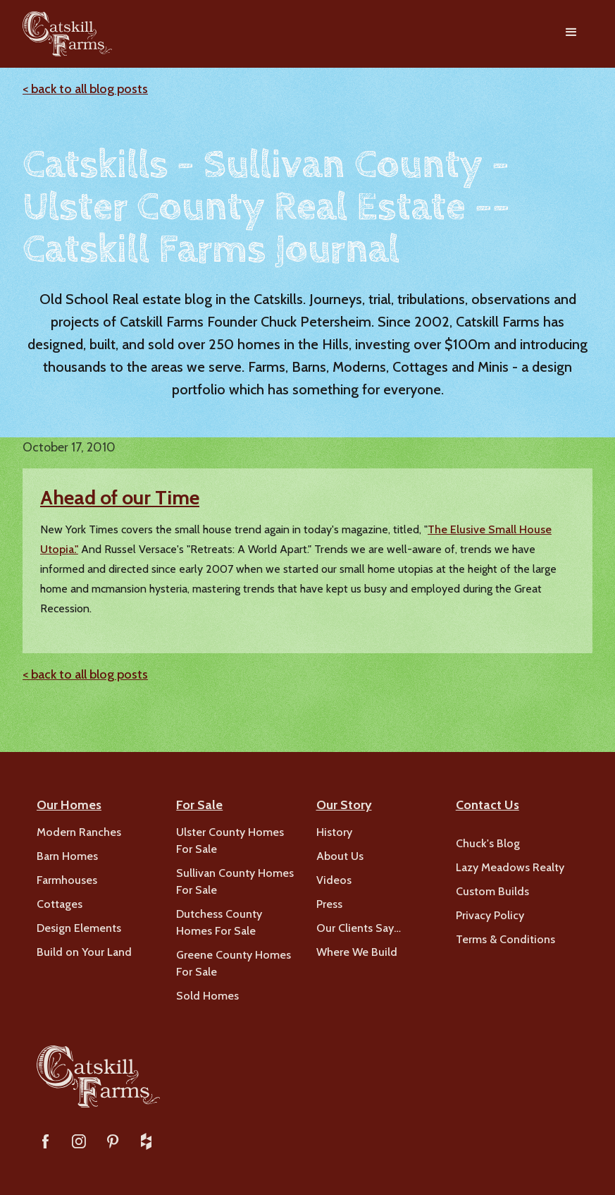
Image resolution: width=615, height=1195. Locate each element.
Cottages (59, 904)
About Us (340, 856)
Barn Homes (67, 856)
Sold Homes (207, 995)
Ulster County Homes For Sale (230, 840)
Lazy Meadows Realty (510, 867)
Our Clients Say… (358, 928)
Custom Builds (492, 891)
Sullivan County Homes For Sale (235, 881)
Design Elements (79, 928)
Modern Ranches (79, 832)
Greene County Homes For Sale (233, 963)
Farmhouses (67, 880)
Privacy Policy (490, 915)
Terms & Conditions (505, 939)
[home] (67, 33)
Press (329, 904)
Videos (334, 880)
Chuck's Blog (488, 843)
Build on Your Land (84, 952)
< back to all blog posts (85, 89)
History (334, 832)
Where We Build (356, 952)
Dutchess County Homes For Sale (219, 922)
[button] (571, 33)
